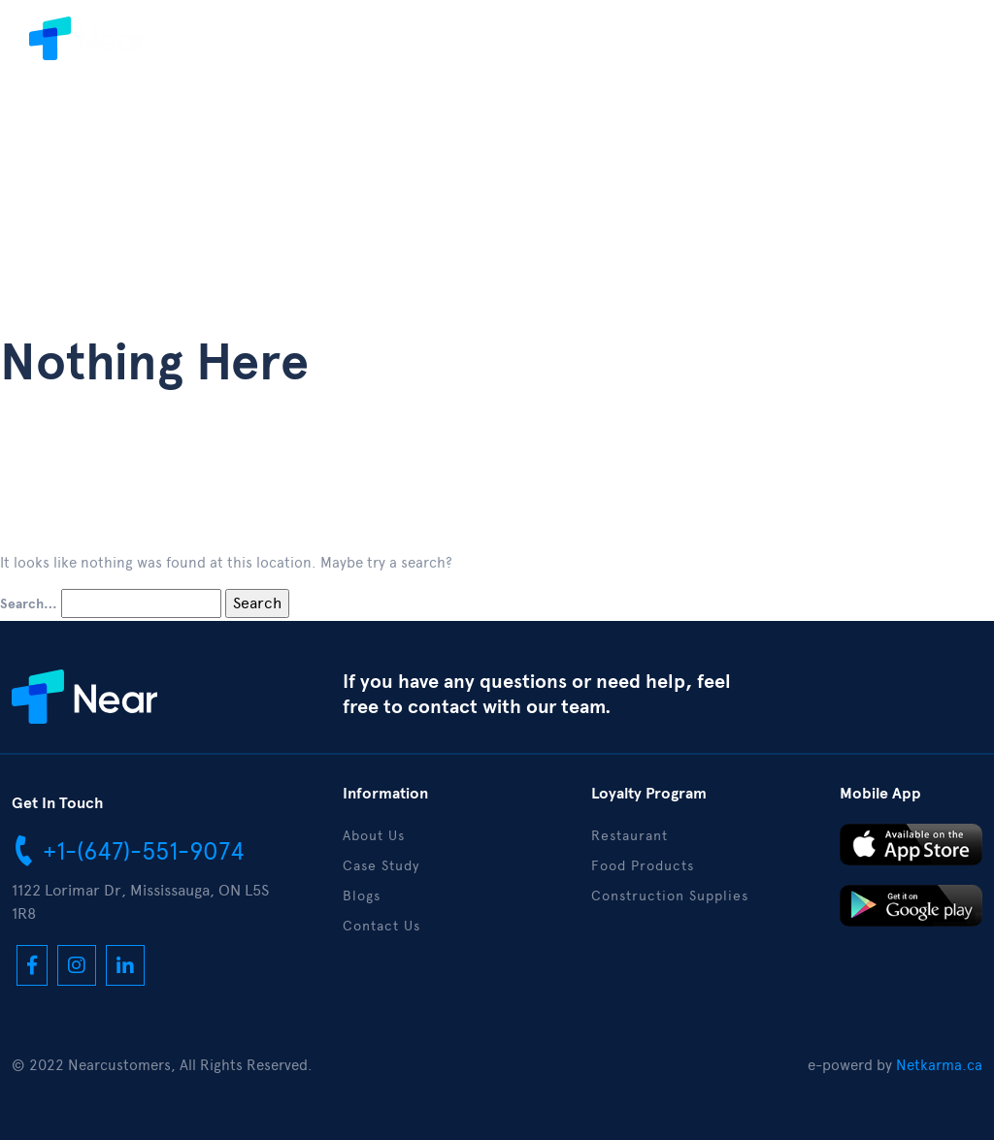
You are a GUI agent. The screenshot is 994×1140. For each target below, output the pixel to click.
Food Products (642, 866)
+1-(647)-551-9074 (128, 849)
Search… (28, 604)
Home (226, 48)
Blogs (514, 48)
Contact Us (714, 48)
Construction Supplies (669, 896)
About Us (313, 48)
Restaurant (629, 836)
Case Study (421, 48)
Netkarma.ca (939, 1065)
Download (603, 48)
